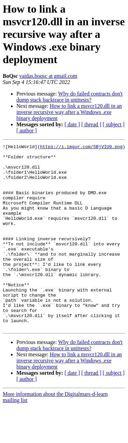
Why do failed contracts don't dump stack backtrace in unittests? (69, 97)
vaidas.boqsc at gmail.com (48, 76)
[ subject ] (114, 124)
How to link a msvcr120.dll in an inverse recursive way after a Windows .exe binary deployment (69, 112)
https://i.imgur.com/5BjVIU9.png (81, 147)
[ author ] (26, 130)
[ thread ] (91, 124)
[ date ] (72, 124)
